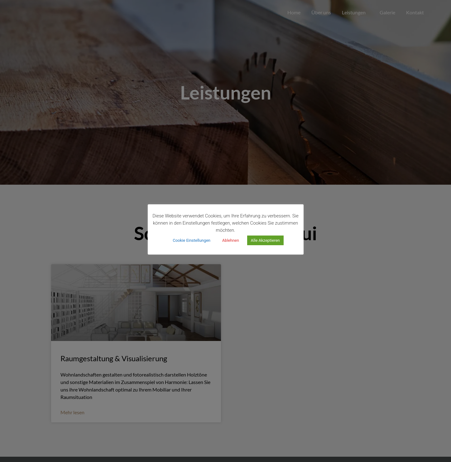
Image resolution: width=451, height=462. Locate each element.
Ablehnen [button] (230, 240)
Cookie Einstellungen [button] (191, 240)
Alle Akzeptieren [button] (265, 240)
